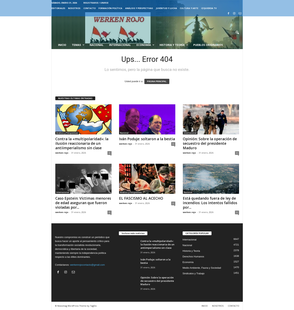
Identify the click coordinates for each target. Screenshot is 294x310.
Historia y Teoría (174, 45)
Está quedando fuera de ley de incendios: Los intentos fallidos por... (210, 203)
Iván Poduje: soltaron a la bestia (147, 138)
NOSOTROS (74, 8)
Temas (78, 45)
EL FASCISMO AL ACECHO (142, 198)
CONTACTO (89, 8)
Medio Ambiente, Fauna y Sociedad (202, 267)
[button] (237, 33)
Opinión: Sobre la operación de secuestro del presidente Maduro (210, 143)
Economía (145, 45)
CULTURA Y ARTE (189, 8)
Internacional (120, 45)
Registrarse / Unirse (95, 2)
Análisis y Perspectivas (139, 8)
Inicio (62, 45)
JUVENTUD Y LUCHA (166, 8)
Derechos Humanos (193, 256)
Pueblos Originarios (208, 45)
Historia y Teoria (191, 250)
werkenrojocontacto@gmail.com (87, 264)
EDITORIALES (58, 8)
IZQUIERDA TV (209, 8)
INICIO (205, 305)
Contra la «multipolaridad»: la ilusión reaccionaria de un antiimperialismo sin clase (81, 143)
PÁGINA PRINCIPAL (157, 81)
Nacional (97, 45)
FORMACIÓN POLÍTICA (110, 8)
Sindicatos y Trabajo (194, 273)
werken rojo (61, 152)
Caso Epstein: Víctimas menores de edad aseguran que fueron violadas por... (83, 203)
